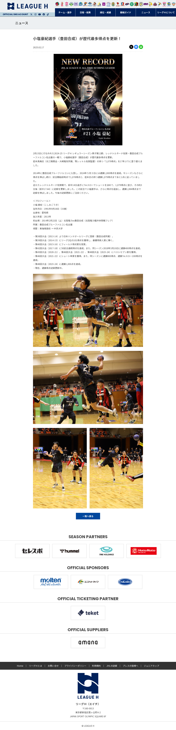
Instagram (35, 14)
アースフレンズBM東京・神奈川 (71, 4)
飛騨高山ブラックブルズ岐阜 (136, 4)
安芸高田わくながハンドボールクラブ (108, 4)
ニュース (21, 22)
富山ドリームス (76, 4)
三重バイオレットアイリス (145, 4)
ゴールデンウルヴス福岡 (113, 4)
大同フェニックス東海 (90, 4)
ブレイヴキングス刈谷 (94, 4)
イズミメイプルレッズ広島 (155, 4)
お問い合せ (53, 665)
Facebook (44, 14)
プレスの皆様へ (130, 665)
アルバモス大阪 (99, 4)
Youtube (40, 14)
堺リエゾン (103, 4)
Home (20, 665)
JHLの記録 (111, 665)
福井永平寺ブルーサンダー (80, 4)
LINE (141, 47)
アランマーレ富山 (127, 4)
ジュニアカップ (151, 665)
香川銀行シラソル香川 (159, 4)
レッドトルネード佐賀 (118, 4)
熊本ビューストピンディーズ (164, 4)
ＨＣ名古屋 (141, 4)
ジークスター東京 (66, 4)
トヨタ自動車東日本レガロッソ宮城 (57, 4)
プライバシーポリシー (75, 665)
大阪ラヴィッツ (150, 4)
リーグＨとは (35, 665)
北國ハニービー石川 (132, 4)
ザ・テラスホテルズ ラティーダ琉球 (173, 4)
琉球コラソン (122, 4)
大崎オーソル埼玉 (62, 4)
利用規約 (96, 665)
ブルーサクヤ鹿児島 (169, 4)
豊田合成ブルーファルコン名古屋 (85, 4)
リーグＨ (27, 6)
